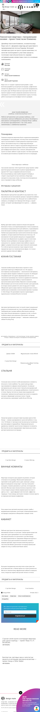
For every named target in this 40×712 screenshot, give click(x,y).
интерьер (5, 596)
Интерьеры (6, 645)
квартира (13, 596)
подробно (5, 599)
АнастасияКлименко (24, 596)
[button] (20, 692)
